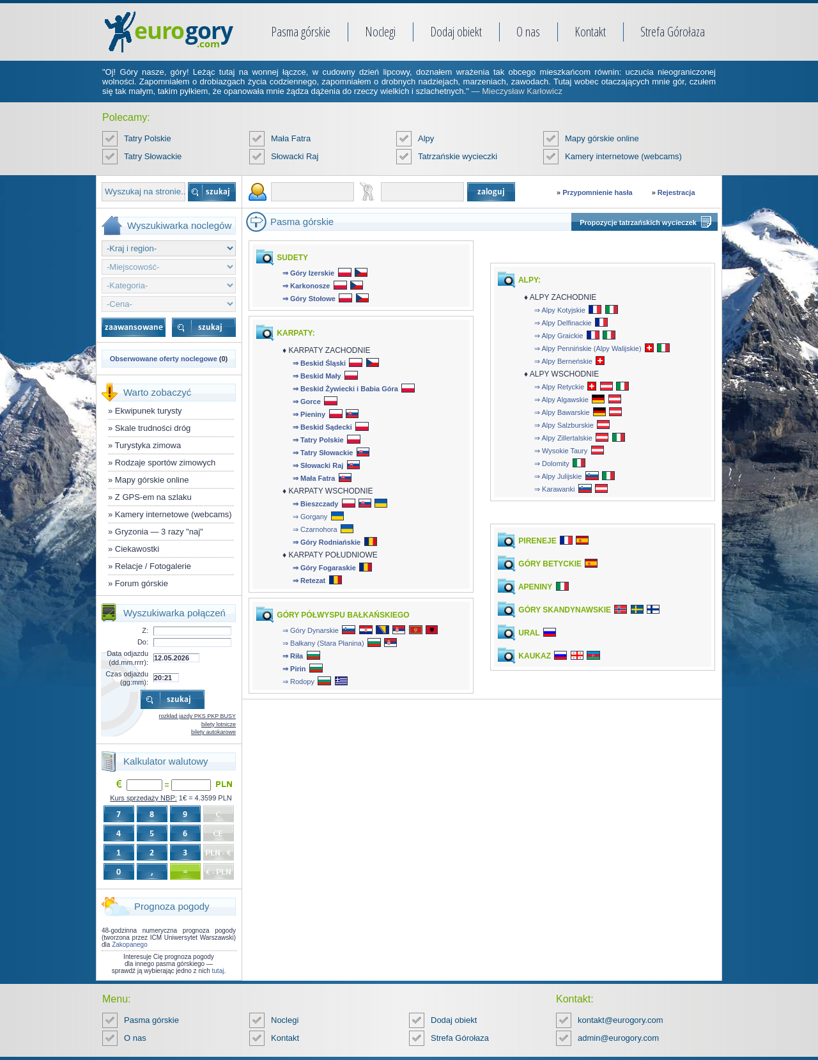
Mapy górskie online (602, 138)
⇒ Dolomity (551, 463)
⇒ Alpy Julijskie (558, 476)
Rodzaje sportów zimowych (165, 462)
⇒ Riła (292, 656)
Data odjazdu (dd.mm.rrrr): (127, 658)
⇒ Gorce (307, 401)
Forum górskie (141, 583)
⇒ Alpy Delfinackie (563, 323)
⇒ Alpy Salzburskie (564, 425)
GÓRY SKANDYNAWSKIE (563, 609)
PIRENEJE (536, 540)
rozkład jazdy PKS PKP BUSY (197, 716)
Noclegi (380, 31)
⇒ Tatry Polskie (318, 440)
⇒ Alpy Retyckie (559, 387)
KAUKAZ (533, 655)
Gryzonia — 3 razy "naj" (159, 531)
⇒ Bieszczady (315, 504)
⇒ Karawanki (554, 489)
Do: (142, 642)
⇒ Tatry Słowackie (323, 452)
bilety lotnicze (218, 724)
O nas (528, 31)
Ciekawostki (137, 549)
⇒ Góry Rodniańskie (326, 542)
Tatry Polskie (147, 138)
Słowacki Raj (294, 156)
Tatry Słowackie (152, 156)
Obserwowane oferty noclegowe (163, 358)
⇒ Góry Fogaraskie (324, 568)
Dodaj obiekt (456, 31)
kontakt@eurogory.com (620, 1020)
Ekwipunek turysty (148, 411)
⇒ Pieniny (309, 414)
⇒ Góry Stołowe (309, 298)
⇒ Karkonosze (306, 286)
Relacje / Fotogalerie (153, 566)
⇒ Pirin (294, 669)
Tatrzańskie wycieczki (457, 156)
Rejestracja (676, 192)
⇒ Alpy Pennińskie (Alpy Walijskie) (588, 348)
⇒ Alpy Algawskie (561, 399)
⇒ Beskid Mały (317, 376)
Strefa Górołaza (672, 31)
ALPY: (528, 280)
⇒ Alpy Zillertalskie (563, 438)
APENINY (534, 586)
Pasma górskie (300, 31)
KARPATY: (295, 333)
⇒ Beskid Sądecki (322, 427)
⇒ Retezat (309, 580)
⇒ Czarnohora (315, 529)
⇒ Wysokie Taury (560, 451)
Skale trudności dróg (153, 428)
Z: (145, 630)
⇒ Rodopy (298, 681)
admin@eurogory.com (618, 1038)
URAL (528, 632)
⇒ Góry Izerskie (308, 273)
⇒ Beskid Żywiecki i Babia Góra (345, 389)
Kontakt (590, 31)
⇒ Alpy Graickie (558, 335)
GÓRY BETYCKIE (549, 563)
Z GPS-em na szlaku (153, 497)
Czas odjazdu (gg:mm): (126, 678)
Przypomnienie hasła (597, 192)
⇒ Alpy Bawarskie (562, 412)
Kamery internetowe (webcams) (623, 156)
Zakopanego (130, 944)
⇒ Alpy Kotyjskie (559, 310)
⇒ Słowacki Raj (318, 465)
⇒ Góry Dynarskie (310, 630)
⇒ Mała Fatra (314, 478)
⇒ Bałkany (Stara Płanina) (323, 643)
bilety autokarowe (213, 732)
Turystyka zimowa (148, 445)
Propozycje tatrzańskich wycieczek (638, 222)
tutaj (218, 970)
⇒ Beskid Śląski (319, 363)
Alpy (426, 138)
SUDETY (291, 257)
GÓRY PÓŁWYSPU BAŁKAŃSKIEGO (342, 615)
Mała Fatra (291, 138)
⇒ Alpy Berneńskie (563, 361)
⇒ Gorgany (310, 516)
